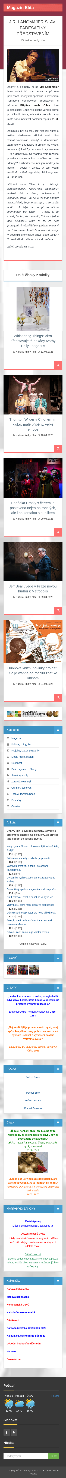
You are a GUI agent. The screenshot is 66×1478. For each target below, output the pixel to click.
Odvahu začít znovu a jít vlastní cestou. (28, 932)
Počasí (55, 1396)
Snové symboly (19, 775)
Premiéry (16, 800)
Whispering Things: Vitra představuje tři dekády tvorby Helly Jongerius (33, 341)
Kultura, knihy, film (35, 40)
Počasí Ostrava (33, 1100)
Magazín (16, 738)
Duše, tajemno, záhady (24, 769)
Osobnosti (17, 763)
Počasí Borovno (33, 1108)
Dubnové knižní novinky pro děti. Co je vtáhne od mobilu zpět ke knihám (32, 673)
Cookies (15, 806)
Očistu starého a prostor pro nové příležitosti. (31, 912)
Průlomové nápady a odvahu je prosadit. (29, 858)
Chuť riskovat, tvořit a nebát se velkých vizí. (30, 897)
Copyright (12, 1470)
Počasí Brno (33, 1092)
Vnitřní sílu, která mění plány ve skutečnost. (30, 904)
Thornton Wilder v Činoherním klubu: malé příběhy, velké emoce (32, 424)
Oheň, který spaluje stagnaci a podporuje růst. (32, 889)
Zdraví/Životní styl (21, 781)
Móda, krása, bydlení (22, 756)
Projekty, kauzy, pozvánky (25, 750)
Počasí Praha (33, 1077)
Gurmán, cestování (21, 787)
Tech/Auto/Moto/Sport (23, 794)
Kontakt (47, 1470)
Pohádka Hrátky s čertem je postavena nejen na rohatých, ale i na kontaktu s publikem (33, 508)
